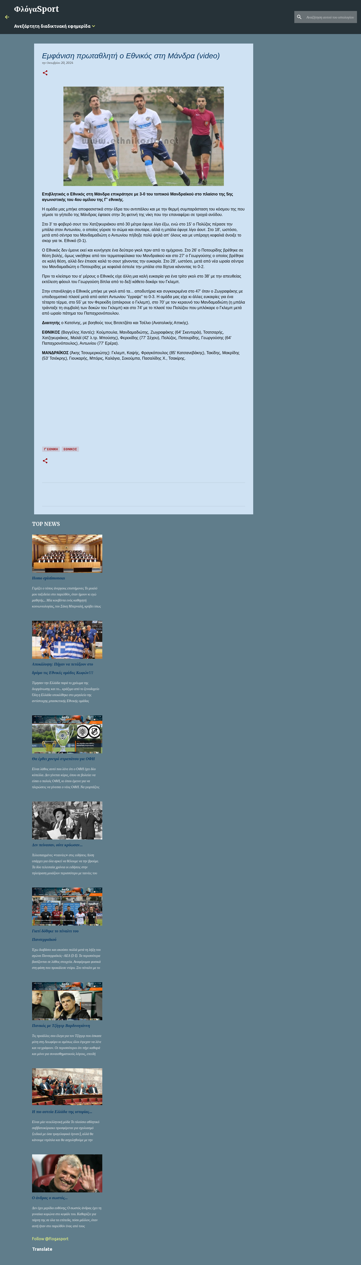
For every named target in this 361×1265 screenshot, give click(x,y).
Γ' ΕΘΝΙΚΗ (51, 449)
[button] (45, 73)
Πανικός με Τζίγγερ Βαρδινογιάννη (61, 1025)
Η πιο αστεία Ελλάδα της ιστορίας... (62, 1112)
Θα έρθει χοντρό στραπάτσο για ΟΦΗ (63, 759)
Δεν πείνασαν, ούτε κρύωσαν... (57, 845)
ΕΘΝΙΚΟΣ (70, 449)
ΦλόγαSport (36, 9)
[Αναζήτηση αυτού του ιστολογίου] (330, 17)
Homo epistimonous (48, 578)
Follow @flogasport (50, 1238)
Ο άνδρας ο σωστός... (50, 1198)
